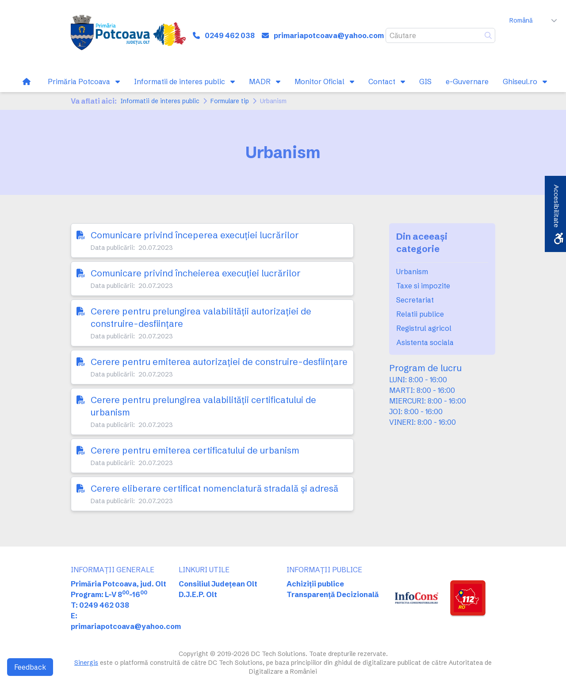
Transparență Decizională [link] (333, 594)
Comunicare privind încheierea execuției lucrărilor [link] (196, 273)
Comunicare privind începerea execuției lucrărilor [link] (195, 235)
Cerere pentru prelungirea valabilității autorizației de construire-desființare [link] (201, 317)
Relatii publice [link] (420, 314)
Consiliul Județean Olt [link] (218, 583)
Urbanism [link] (412, 271)
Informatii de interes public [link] (159, 101)
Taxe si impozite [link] (423, 285)
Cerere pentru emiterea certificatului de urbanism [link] (195, 450)
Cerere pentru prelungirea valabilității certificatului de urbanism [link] (203, 406)
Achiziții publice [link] (315, 583)
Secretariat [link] (415, 299)
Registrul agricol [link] (423, 328)
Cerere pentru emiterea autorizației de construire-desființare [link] (219, 361)
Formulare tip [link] (229, 101)
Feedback (30, 667)
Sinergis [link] (86, 663)
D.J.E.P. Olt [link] (198, 594)
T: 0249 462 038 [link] (100, 605)
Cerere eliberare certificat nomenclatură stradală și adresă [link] (214, 488)
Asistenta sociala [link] (425, 342)
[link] (128, 35)
